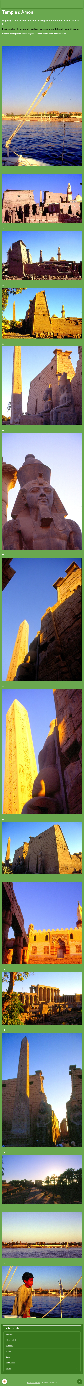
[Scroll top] (79, 1381)
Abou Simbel (11, 1340)
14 (3, 1209)
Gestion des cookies (49, 1383)
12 (3, 1030)
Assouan (9, 1334)
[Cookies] (4, 1381)
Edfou (8, 1351)
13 (3, 1152)
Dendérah (9, 1346)
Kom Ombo (10, 1362)
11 (3, 969)
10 (3, 879)
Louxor (8, 1369)
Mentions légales (33, 1383)
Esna (8, 1357)
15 (3, 1263)
